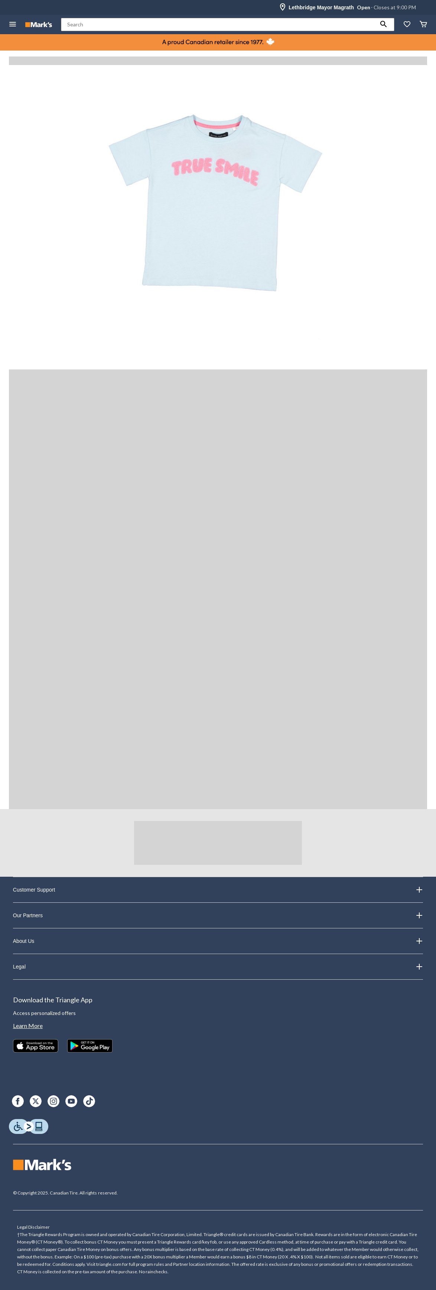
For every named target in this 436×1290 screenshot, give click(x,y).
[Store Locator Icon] (282, 7)
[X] (36, 1101)
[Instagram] (53, 1101)
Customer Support (218, 889)
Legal (218, 966)
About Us (218, 941)
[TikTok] (89, 1101)
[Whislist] (407, 24)
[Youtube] (71, 1101)
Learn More (28, 1025)
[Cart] (423, 24)
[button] (383, 24)
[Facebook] (18, 1101)
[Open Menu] (12, 24)
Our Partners (218, 915)
